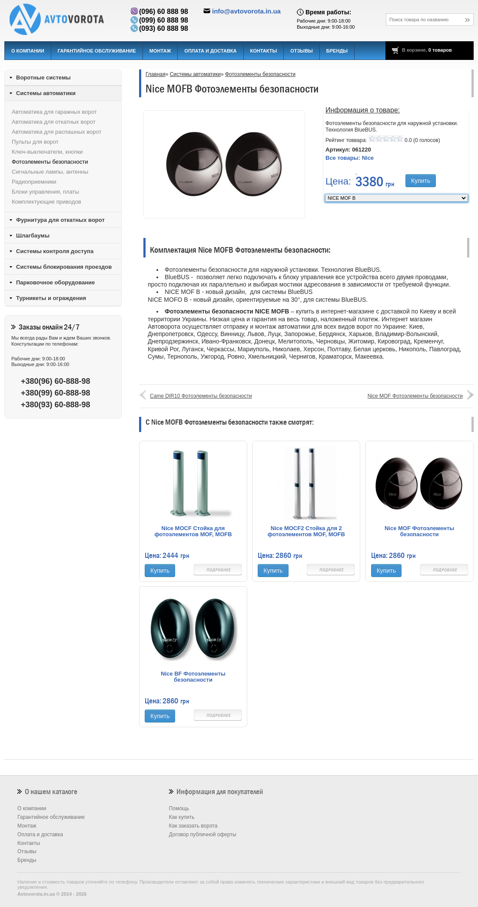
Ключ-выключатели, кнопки (47, 151)
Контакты (263, 50)
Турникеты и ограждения (51, 298)
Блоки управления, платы (45, 191)
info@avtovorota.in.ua (246, 11)
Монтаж (160, 50)
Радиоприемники (34, 181)
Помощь (179, 808)
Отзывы (301, 50)
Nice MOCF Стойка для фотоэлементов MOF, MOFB (193, 531)
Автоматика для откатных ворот (54, 122)
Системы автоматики (195, 74)
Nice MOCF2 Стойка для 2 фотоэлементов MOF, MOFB (306, 531)
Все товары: (349, 158)
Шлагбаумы (33, 235)
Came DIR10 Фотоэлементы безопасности (201, 396)
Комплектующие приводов (46, 201)
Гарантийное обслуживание (97, 50)
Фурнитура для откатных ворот (60, 220)
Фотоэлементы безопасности (260, 74)
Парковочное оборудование (55, 282)
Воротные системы (43, 77)
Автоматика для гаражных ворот (54, 112)
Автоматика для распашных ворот (56, 132)
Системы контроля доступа (54, 251)
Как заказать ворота (193, 826)
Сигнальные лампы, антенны (50, 171)
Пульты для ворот (35, 142)
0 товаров (440, 50)
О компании (27, 50)
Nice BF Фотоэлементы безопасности (193, 677)
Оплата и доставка (210, 50)
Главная (156, 74)
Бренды (337, 50)
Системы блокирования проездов (64, 267)
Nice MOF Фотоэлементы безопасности (415, 396)
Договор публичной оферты (202, 834)
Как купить (182, 817)
